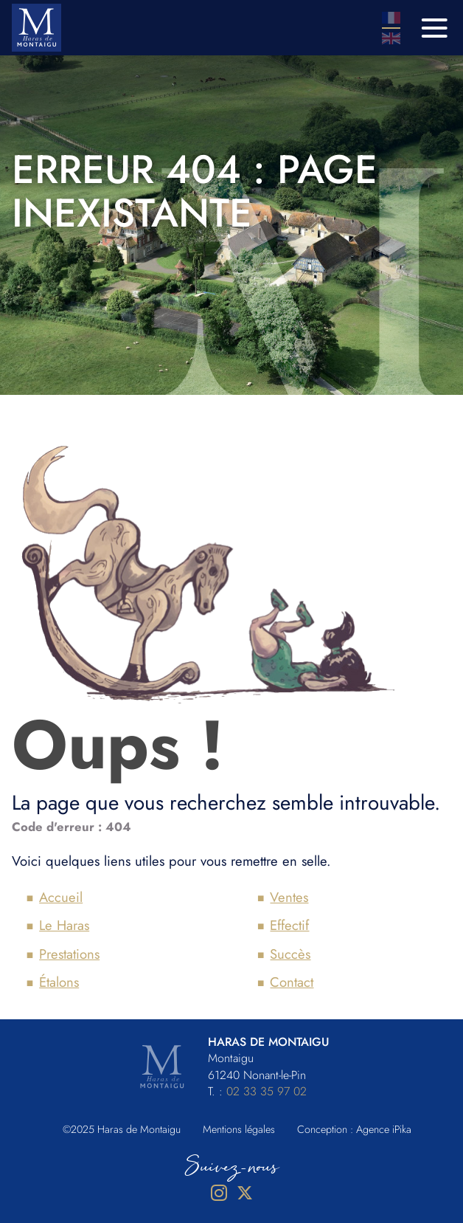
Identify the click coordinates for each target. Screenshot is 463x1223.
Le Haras (64, 925)
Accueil (61, 897)
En (391, 38)
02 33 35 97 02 (266, 1091)
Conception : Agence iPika (354, 1129)
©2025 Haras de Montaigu (122, 1129)
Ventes (289, 897)
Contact (291, 982)
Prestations (69, 954)
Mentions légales (239, 1129)
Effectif (289, 925)
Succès (290, 954)
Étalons (59, 982)
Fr (391, 18)
